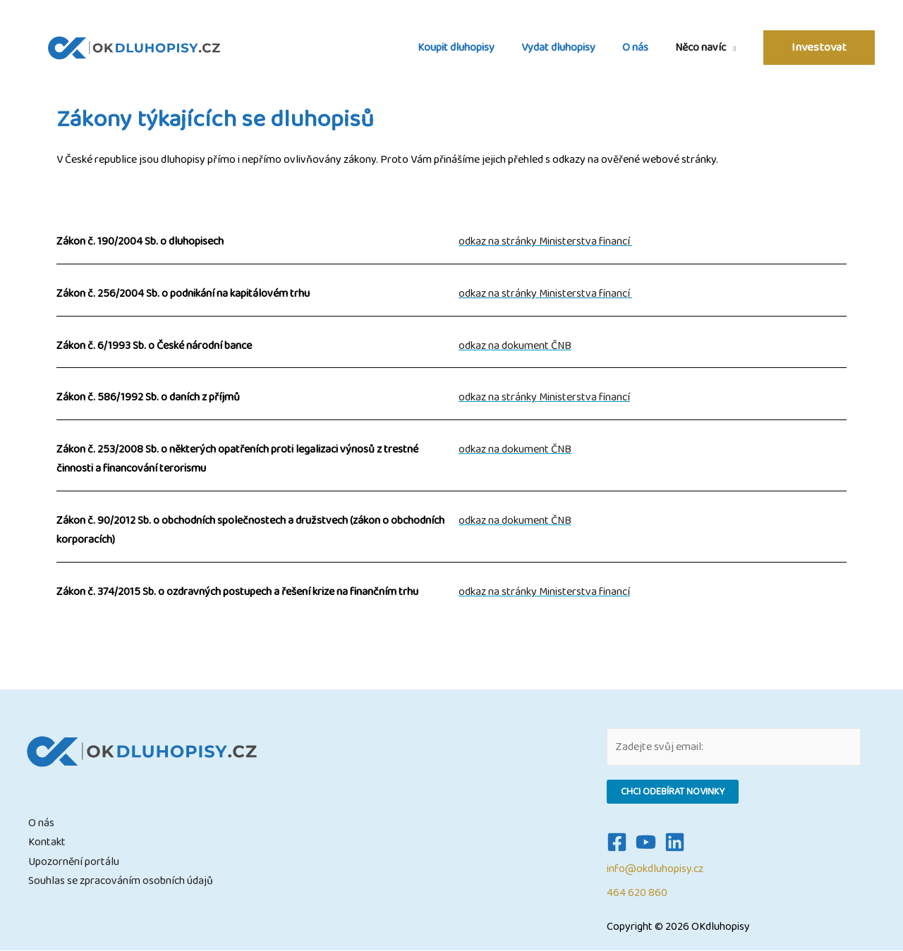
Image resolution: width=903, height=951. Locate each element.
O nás (642, 47)
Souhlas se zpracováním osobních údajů (120, 881)
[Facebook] (617, 842)
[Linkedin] (675, 842)
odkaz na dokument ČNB (515, 346)
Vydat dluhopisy (569, 48)
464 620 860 (637, 893)
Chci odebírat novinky (673, 791)
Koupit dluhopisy (470, 48)
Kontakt (47, 842)
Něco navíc (702, 47)
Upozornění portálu (73, 862)
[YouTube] (646, 842)
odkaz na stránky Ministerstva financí (545, 241)
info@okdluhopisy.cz (655, 869)
